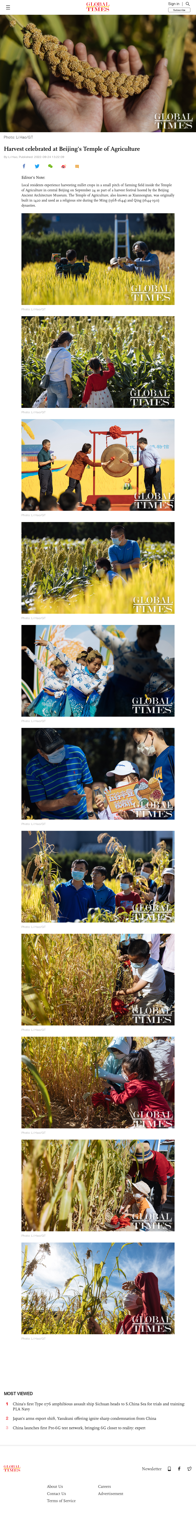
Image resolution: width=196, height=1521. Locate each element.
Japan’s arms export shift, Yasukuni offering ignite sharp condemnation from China (84, 1418)
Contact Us (56, 1493)
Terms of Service (61, 1500)
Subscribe (179, 9)
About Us (55, 1486)
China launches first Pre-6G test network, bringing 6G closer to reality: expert (79, 1427)
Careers (104, 1486)
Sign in (173, 4)
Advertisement (110, 1493)
